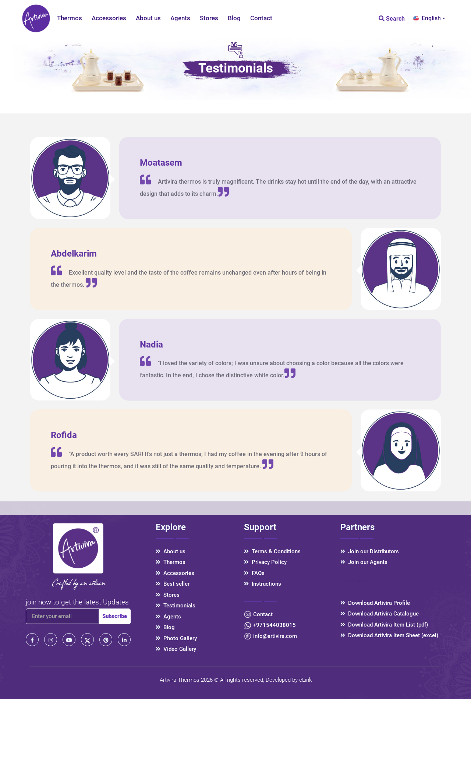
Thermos (69, 18)
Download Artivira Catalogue (379, 613)
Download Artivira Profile (375, 603)
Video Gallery (176, 649)
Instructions (262, 584)
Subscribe (114, 616)
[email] (70, 616)
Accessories (109, 18)
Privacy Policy (265, 562)
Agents (180, 18)
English (427, 18)
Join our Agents (363, 562)
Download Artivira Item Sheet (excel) (389, 635)
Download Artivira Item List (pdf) (384, 624)
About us (148, 18)
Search (392, 18)
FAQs (254, 573)
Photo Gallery (176, 638)
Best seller (173, 584)
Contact (261, 18)
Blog (234, 18)
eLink (305, 680)
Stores (209, 18)
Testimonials (175, 605)
